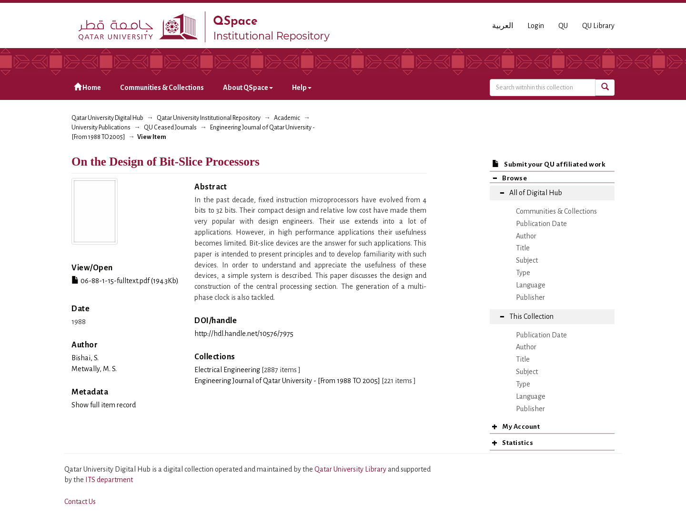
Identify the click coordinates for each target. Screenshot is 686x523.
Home (87, 87)
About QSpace (248, 87)
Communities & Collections (162, 87)
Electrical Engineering (227, 370)
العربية (502, 26)
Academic (287, 118)
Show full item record (103, 405)
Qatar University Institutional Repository (209, 118)
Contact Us (80, 501)
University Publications (101, 127)
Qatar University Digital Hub (107, 118)
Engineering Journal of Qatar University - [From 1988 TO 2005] (287, 381)
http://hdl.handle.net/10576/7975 (243, 333)
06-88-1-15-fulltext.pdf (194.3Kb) (125, 281)
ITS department (109, 480)
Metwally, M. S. (94, 369)
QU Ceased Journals (170, 127)
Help (302, 87)
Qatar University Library (351, 469)
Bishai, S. (85, 358)
